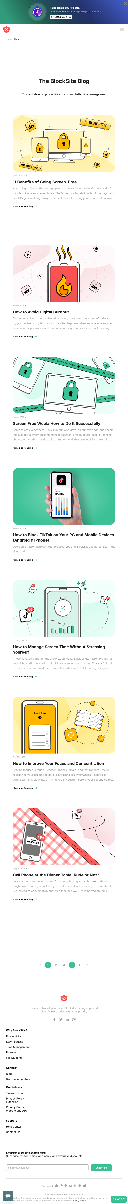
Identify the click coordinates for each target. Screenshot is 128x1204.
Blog (9, 1073)
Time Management (18, 1047)
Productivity (13, 1036)
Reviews (11, 1052)
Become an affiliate (18, 1079)
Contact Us (13, 1132)
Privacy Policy (79, 1200)
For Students (14, 1057)
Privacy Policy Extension (15, 1100)
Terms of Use (14, 1093)
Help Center (13, 1126)
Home (9, 39)
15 (80, 965)
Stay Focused (14, 1041)
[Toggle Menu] (122, 30)
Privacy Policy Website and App (17, 1109)
